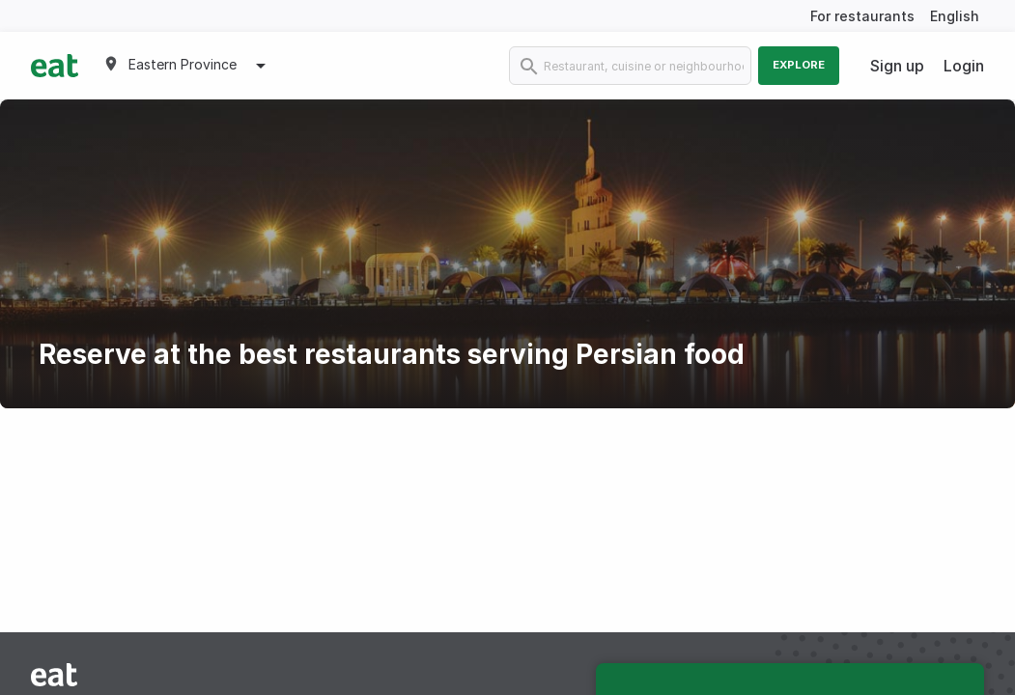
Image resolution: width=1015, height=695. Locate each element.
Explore (799, 64)
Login (964, 65)
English (954, 16)
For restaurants (862, 16)
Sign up (897, 65)
